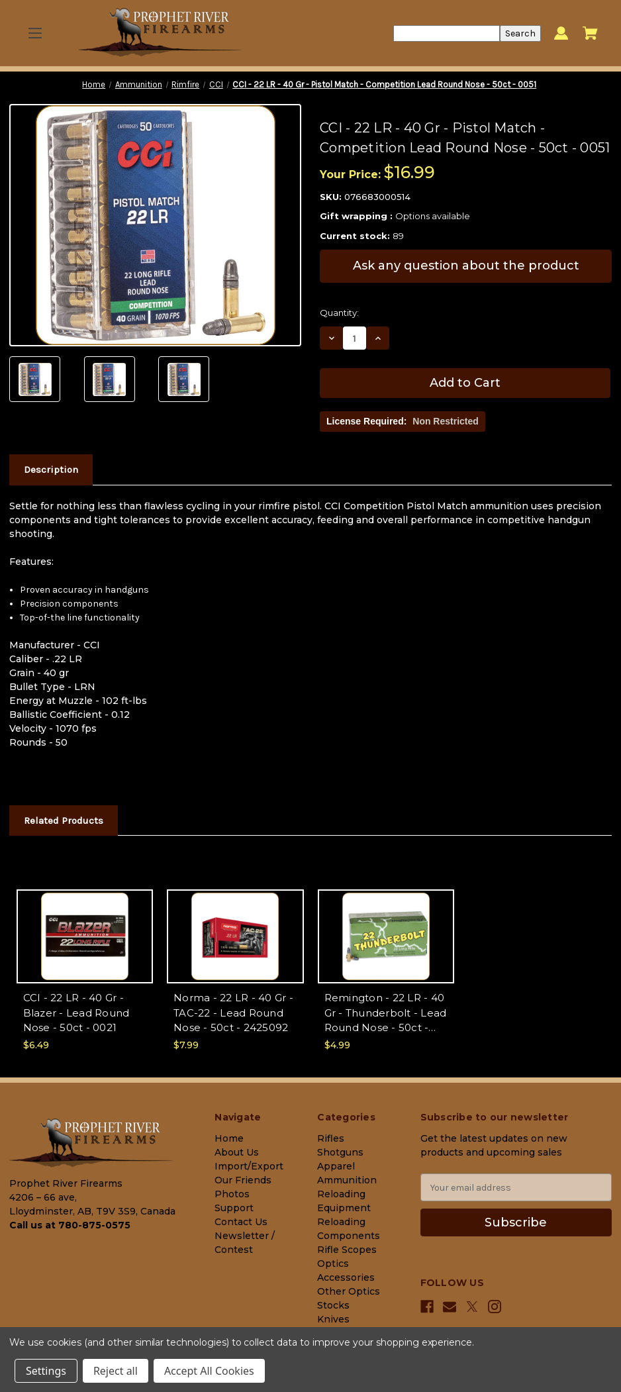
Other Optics (348, 1291)
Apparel (336, 1166)
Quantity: (339, 312)
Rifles (330, 1138)
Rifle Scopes (347, 1250)
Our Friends (243, 1180)
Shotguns (340, 1152)
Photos (232, 1194)
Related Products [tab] (63, 820)
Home (229, 1138)
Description (51, 469)
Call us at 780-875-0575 (69, 1225)
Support (234, 1208)
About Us (237, 1152)
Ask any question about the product (466, 265)
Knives (333, 1319)
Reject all (115, 1371)
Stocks (333, 1305)
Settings (46, 1371)
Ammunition (347, 1180)
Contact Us (241, 1222)
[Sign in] (561, 33)
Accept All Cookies (209, 1371)
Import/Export (249, 1166)
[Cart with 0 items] (590, 33)
